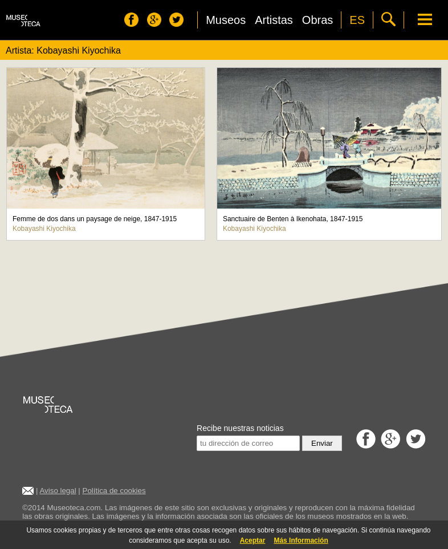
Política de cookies (114, 490)
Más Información (301, 540)
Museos (226, 20)
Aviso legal (57, 490)
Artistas (274, 20)
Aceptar (253, 540)
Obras (317, 20)
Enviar (322, 443)
